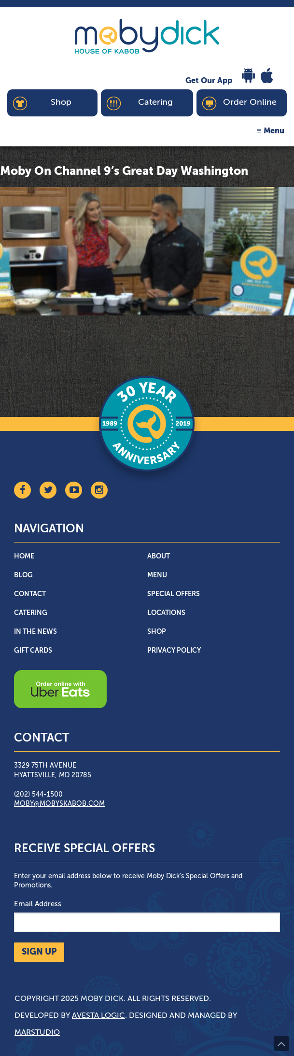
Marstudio (37, 1033)
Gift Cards (33, 650)
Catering (30, 613)
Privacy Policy (174, 650)
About (158, 556)
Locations (166, 613)
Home (24, 556)
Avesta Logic (98, 1016)
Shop (156, 631)
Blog (23, 575)
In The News (35, 631)
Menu (274, 131)
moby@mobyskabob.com (59, 803)
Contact (30, 594)
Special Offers (173, 594)
